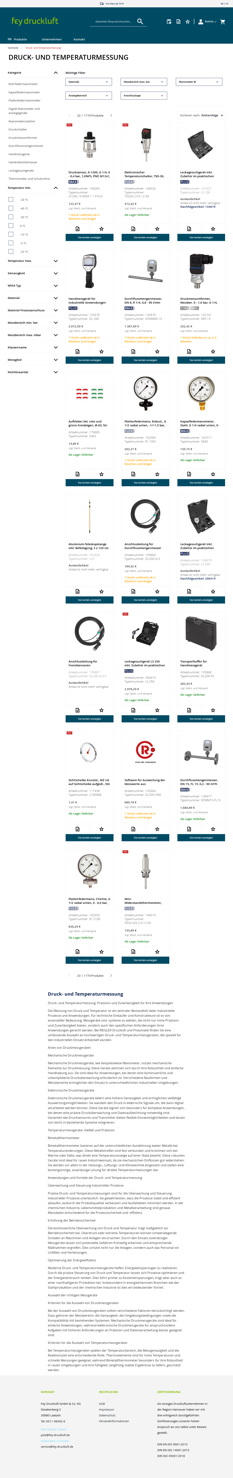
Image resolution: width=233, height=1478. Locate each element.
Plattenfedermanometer (24, 100)
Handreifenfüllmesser (23, 162)
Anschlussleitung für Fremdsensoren (83, 664)
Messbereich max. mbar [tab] (24, 335)
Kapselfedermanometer (24, 92)
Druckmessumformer (23, 138)
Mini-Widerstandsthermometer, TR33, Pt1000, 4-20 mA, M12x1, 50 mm (143, 906)
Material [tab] (14, 298)
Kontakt (79, 39)
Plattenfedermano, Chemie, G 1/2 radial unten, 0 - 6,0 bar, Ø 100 (89, 904)
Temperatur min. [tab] (19, 188)
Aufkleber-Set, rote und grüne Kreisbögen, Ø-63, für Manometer (88, 426)
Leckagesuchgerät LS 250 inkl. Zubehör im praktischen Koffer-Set (145, 666)
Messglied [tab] (14, 360)
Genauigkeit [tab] (16, 273)
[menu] (109, 40)
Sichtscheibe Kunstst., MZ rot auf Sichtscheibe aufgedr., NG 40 (89, 785)
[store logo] (44, 21)
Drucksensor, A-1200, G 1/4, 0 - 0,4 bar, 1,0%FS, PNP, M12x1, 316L (89, 176)
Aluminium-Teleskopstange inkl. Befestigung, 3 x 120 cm (88, 547)
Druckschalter (18, 129)
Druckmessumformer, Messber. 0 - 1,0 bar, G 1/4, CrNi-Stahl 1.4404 (199, 303)
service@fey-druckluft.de (57, 1446)
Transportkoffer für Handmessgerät (193, 664)
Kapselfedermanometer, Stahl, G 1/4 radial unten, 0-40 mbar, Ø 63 (199, 426)
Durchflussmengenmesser (26, 146)
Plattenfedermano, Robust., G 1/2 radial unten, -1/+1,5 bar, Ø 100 (145, 426)
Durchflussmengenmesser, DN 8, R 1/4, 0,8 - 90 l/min (143, 301)
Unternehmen (52, 39)
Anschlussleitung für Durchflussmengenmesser (143, 547)
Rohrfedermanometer (23, 84)
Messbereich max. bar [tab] (137, 82)
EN (227, 3)
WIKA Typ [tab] (14, 286)
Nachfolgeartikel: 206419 (198, 579)
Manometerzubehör (22, 121)
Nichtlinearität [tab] (18, 372)
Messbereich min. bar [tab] (23, 323)
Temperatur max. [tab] (20, 261)
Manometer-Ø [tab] (187, 82)
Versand (91, 208)
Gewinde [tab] (74, 82)
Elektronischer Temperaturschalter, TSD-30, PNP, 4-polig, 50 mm (144, 176)
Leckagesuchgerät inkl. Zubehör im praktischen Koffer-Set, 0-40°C (197, 176)
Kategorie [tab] (14, 73)
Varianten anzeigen (89, 237)
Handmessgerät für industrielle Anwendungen (87, 301)
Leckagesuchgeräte (21, 170)
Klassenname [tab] (17, 347)
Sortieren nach (189, 115)
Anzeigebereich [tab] (78, 95)
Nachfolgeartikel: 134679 (198, 207)
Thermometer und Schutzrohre (29, 178)
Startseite (13, 47)
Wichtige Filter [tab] (75, 73)
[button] (210, 21)
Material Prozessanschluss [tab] (26, 310)
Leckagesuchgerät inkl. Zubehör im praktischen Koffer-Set (197, 549)
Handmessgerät (19, 154)
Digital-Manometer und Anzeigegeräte (24, 111)
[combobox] (115, 21)
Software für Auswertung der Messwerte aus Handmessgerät (145, 785)
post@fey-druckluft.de (55, 1435)
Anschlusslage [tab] (132, 95)
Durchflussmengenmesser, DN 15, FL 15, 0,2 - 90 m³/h (199, 783)
